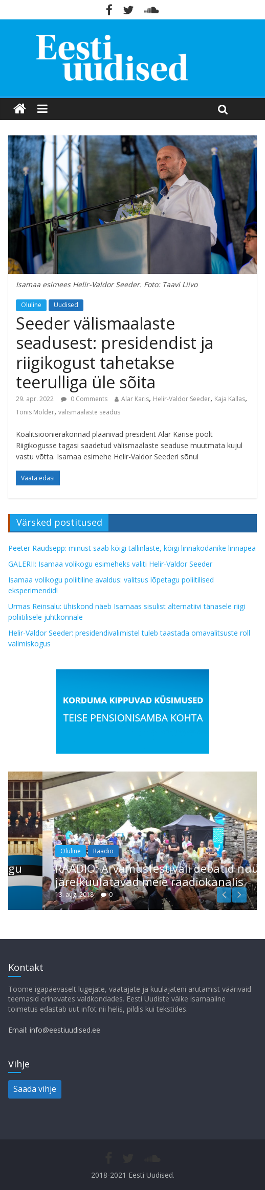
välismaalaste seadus (89, 412)
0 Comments (84, 398)
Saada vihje (34, 1088)
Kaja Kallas (229, 398)
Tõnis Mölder (35, 412)
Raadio (121, 851)
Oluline (31, 304)
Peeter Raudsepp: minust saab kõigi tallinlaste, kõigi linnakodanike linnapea (132, 548)
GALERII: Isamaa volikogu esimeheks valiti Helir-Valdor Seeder (110, 564)
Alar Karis (135, 398)
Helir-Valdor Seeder (181, 398)
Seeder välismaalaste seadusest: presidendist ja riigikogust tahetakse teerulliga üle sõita (114, 352)
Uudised (66, 304)
